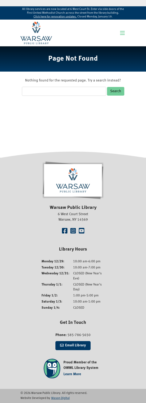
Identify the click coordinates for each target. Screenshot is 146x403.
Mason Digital (60, 398)
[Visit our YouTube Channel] (81, 231)
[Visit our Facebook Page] (64, 231)
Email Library (75, 345)
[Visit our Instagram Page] (73, 231)
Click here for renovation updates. (55, 16)
